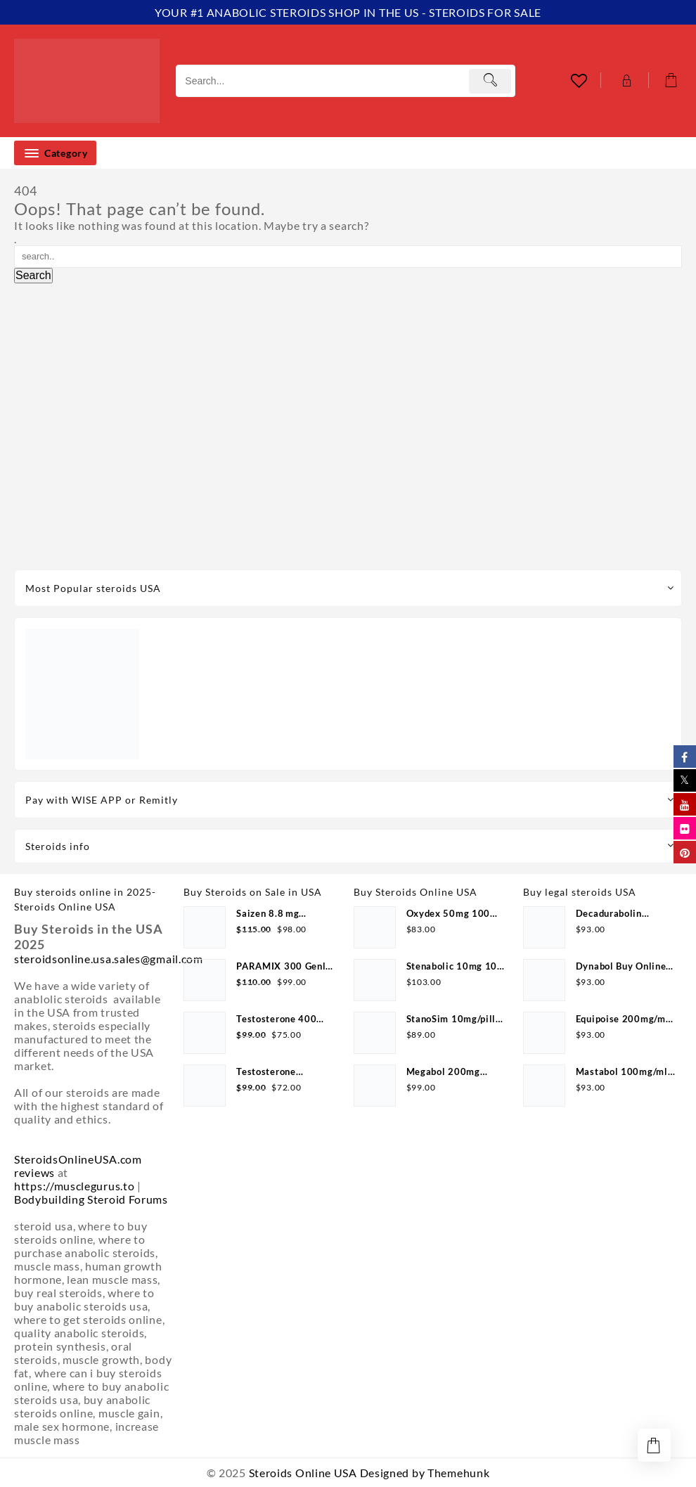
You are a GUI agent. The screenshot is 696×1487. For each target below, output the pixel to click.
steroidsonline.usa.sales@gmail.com (108, 958)
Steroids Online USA (303, 1472)
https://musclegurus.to (74, 1185)
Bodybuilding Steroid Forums (91, 1199)
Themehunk (458, 1472)
